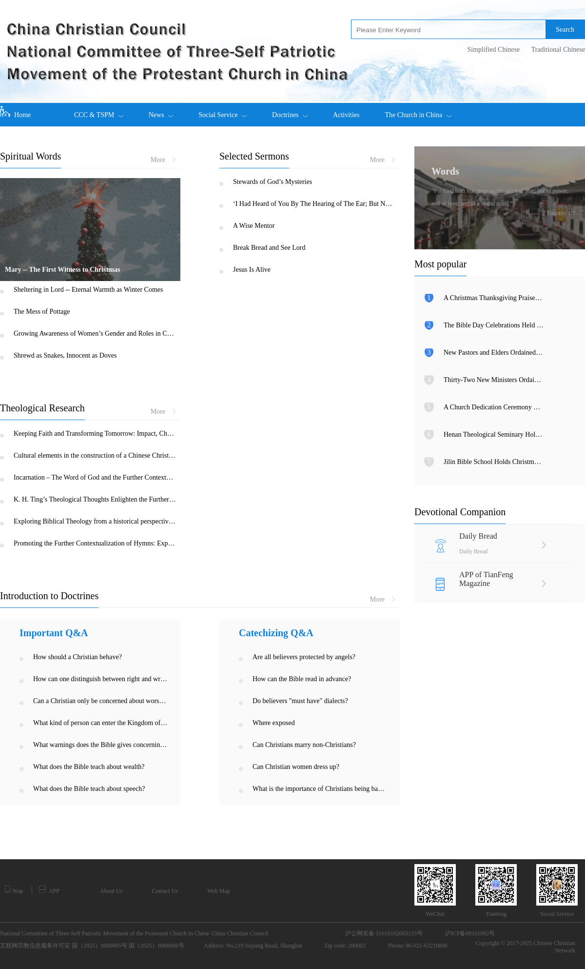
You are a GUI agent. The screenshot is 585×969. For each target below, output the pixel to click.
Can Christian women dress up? (296, 766)
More (163, 160)
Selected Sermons (254, 156)
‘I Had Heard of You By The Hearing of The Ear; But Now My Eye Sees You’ (314, 203)
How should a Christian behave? (77, 657)
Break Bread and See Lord (269, 247)
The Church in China (418, 111)
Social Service (222, 111)
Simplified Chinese (493, 49)
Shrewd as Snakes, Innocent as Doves (65, 355)
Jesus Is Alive (252, 269)
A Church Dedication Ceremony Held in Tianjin (494, 407)
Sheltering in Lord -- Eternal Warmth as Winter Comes (88, 289)
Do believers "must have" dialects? (300, 701)
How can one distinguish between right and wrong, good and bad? (100, 679)
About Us (111, 891)
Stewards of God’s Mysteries (272, 181)
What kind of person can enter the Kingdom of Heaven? (100, 723)
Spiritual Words (30, 156)
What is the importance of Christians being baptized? (320, 788)
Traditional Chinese (558, 49)
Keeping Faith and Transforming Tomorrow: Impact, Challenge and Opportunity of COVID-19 (95, 433)
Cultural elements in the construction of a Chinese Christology (95, 455)
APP (49, 890)
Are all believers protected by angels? (304, 657)
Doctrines (290, 111)
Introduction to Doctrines (49, 595)
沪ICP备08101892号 (470, 933)
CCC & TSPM (98, 111)
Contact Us (165, 891)
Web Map (218, 891)
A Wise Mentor (254, 225)
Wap (14, 890)
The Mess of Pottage (42, 311)
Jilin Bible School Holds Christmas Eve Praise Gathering (494, 461)
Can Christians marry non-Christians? (304, 744)
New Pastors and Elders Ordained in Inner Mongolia (494, 352)
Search (565, 29)
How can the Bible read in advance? (302, 679)
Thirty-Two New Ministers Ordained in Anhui (494, 380)
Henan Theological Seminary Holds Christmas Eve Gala (494, 434)
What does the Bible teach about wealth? (89, 766)
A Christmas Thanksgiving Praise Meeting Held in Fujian (494, 298)
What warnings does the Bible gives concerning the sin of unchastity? (100, 744)
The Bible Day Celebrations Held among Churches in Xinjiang (494, 325)
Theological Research (42, 408)
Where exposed (274, 723)
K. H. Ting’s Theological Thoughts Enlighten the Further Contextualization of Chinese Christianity (95, 499)
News (161, 111)
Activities (346, 115)
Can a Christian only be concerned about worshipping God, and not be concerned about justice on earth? (100, 701)
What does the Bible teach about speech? (89, 788)
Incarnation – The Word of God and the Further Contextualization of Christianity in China (95, 477)
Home (15, 112)
